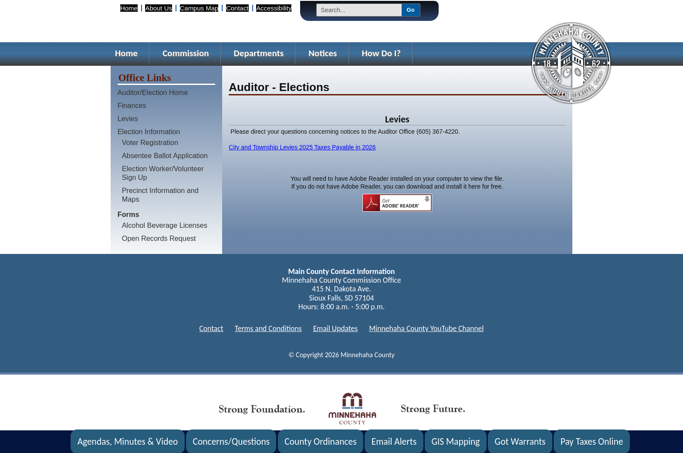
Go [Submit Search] (411, 10)
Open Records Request (159, 238)
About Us (158, 8)
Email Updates (335, 328)
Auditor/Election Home (153, 92)
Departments (259, 53)
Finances (132, 105)
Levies (128, 118)
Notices (322, 53)
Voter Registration (150, 142)
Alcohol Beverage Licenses (164, 225)
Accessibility (273, 8)
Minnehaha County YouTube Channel (426, 328)
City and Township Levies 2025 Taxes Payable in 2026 (302, 147)
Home (129, 8)
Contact (237, 8)
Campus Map (199, 8)
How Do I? (381, 53)
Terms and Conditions (268, 328)
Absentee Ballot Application (165, 155)
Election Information (149, 131)
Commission (185, 53)
